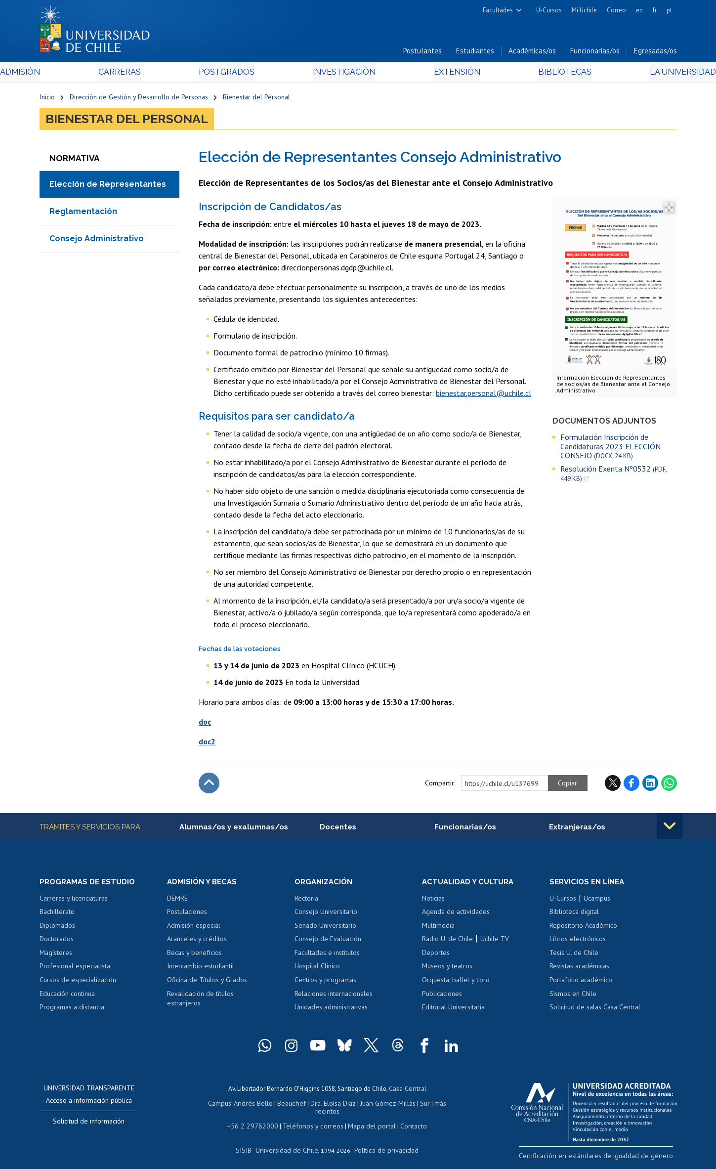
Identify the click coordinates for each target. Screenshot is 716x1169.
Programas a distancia (72, 1010)
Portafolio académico (580, 983)
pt (669, 10)
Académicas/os (532, 53)
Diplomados (57, 928)
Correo (616, 10)
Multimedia (438, 928)
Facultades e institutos (327, 956)
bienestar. (451, 395)
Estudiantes (475, 53)
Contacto (406, 1119)
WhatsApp (669, 785)
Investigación (343, 75)
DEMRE (177, 901)
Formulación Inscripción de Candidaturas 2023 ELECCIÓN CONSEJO (610, 449)
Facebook (631, 785)
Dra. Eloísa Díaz (320, 1105)
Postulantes (422, 53)
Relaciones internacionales (334, 997)
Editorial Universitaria (453, 1010)
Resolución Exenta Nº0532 (613, 476)
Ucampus (597, 901)
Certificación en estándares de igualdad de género (607, 1158)
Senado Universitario (325, 928)
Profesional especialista (75, 969)
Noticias (433, 901)
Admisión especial (193, 928)
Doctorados (57, 942)
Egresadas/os (655, 53)
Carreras (146, 75)
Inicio (47, 100)
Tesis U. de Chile (573, 956)
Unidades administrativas (331, 1010)
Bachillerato (57, 914)
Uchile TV (494, 942)
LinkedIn (650, 785)
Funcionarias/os (595, 53)
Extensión (442, 75)
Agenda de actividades (456, 914)
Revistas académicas (579, 969)
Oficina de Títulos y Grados (207, 983)
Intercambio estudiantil (200, 969)
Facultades (498, 10)
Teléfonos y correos (312, 1119)
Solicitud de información (89, 1124)
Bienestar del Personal (256, 100)
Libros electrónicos (577, 942)
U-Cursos (549, 10)
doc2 (207, 744)
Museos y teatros (447, 969)
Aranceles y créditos (197, 942)
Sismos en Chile (572, 997)
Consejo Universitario (326, 914)
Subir (209, 785)
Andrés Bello (245, 1105)
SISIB (249, 1142)
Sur (407, 1105)
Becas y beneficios (194, 956)
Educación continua (67, 997)
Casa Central (407, 1091)
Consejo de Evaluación (328, 942)
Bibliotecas (535, 75)
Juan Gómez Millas (372, 1105)
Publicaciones (442, 997)
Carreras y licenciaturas (74, 901)
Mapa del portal (367, 1119)
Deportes (436, 956)
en (639, 10)
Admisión (62, 75)
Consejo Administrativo (96, 241)
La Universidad (639, 75)
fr (655, 10)
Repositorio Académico (583, 928)
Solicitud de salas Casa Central (594, 1010)
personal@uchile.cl (499, 395)
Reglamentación (83, 213)
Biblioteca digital (574, 914)
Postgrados (238, 75)
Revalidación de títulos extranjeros (200, 1002)
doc (205, 724)
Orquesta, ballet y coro (456, 983)
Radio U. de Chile (447, 942)
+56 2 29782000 (258, 1119)
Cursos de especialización (78, 983)
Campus (213, 1105)
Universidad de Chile (288, 1142)
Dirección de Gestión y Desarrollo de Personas (139, 100)
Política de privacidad (382, 1142)
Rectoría (306, 901)
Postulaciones (187, 914)
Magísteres (56, 956)
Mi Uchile (584, 10)
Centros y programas (325, 983)
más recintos (434, 1105)
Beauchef (281, 1105)
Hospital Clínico (317, 969)
